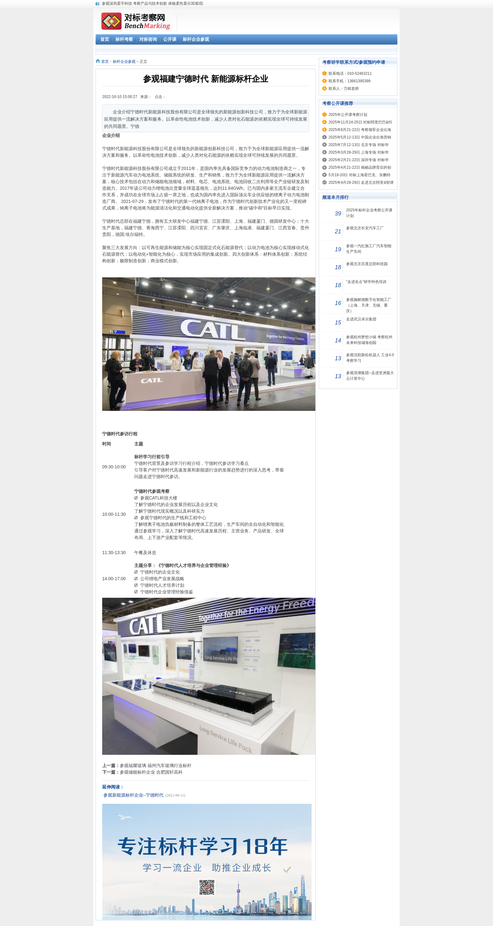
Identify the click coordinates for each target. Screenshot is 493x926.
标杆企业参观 (124, 61)
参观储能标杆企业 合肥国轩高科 (151, 772)
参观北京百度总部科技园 (367, 264)
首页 (105, 61)
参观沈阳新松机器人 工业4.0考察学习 (370, 358)
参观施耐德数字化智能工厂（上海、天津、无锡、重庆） (368, 305)
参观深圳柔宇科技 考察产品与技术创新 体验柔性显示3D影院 (152, 3)
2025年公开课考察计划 (348, 114)
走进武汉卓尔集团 (361, 319)
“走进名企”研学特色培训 (366, 282)
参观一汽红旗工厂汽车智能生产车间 (368, 249)
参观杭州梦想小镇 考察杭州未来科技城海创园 (369, 340)
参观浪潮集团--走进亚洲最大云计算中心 (370, 376)
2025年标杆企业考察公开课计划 (369, 213)
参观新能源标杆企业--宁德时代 (133, 795)
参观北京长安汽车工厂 (365, 228)
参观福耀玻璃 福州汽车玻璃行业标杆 (155, 765)
